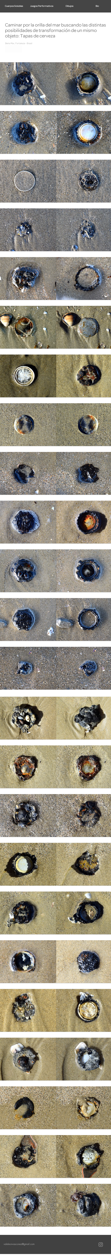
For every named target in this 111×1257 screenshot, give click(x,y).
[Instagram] (101, 1244)
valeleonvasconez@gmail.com (19, 1244)
